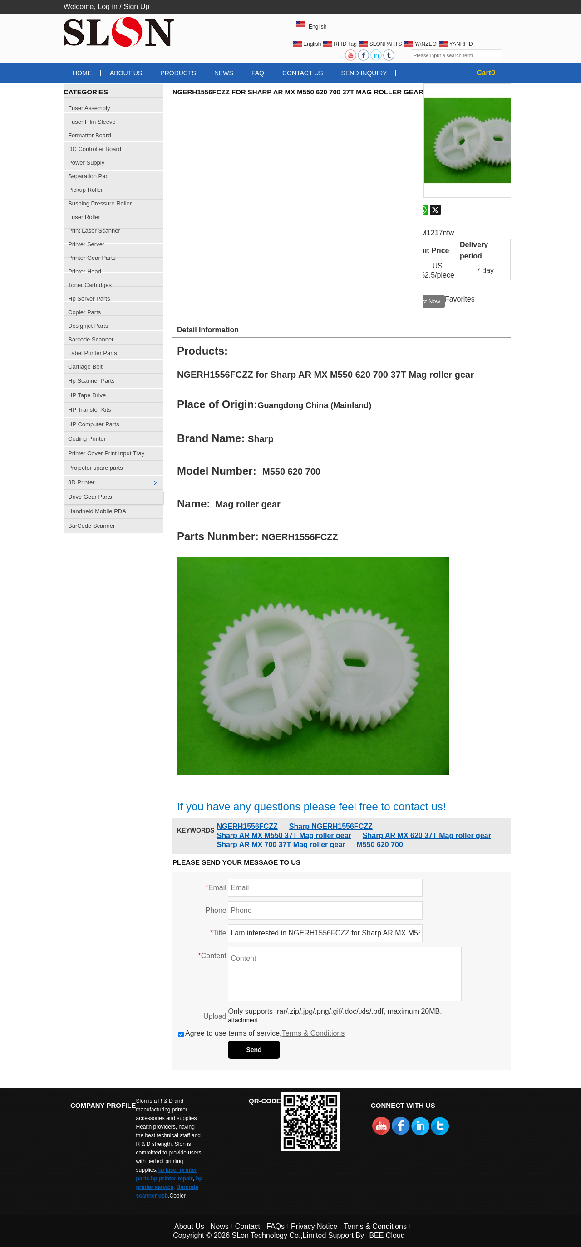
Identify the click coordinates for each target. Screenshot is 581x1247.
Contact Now (423, 301)
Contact (247, 1226)
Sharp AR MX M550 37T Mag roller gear (284, 835)
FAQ (257, 73)
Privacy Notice (314, 1226)
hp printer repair (172, 1178)
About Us (126, 73)
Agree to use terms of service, (261, 1033)
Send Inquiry (364, 73)
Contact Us (302, 73)
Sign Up (136, 6)
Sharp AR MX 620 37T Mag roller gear (427, 835)
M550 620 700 (380, 844)
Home (82, 73)
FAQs (275, 1226)
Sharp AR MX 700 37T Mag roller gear (281, 844)
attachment (243, 1020)
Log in (108, 6)
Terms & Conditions (313, 1033)
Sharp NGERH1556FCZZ (331, 826)
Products (178, 73)
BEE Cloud (386, 1235)
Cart (486, 73)
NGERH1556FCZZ (247, 826)
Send (253, 1049)
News (223, 73)
